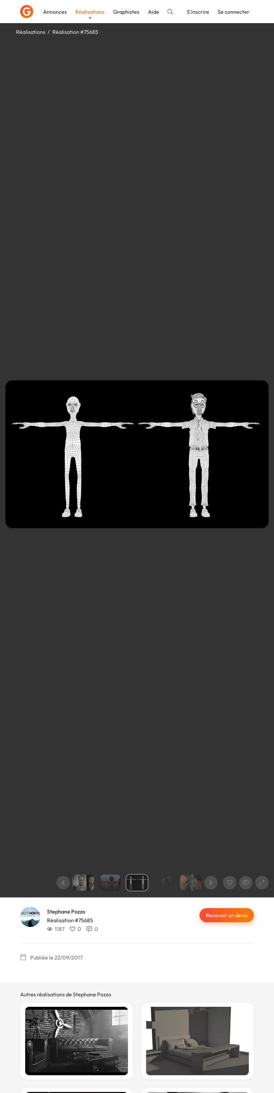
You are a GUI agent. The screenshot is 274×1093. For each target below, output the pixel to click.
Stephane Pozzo (66, 911)
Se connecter (233, 11)
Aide (153, 11)
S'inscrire (198, 11)
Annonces (55, 11)
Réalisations (89, 11)
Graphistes (126, 11)
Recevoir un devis (226, 915)
